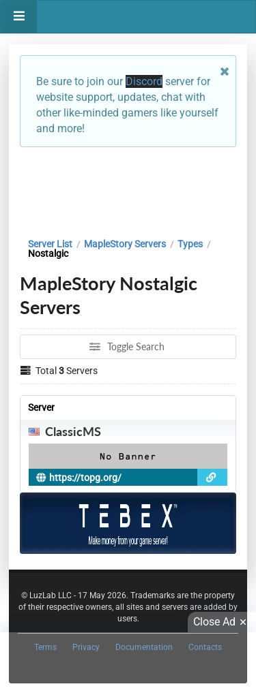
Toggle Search (127, 346)
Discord (144, 81)
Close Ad (222, 622)
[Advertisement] (128, 188)
